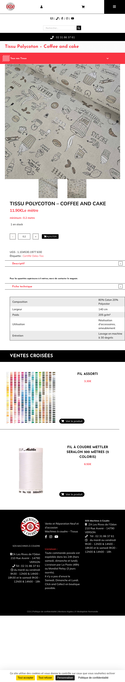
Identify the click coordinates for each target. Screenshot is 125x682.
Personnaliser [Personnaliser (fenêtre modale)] (65, 677)
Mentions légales (65, 611)
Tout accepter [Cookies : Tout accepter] (25, 677)
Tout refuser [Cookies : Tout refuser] (45, 677)
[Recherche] (78, 28)
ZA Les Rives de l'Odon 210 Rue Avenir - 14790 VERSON (25, 558)
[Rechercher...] (59, 28)
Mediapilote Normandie (87, 611)
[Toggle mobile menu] (114, 6)
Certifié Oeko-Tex (33, 255)
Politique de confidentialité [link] (93, 677)
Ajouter (50, 236)
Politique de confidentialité (45, 611)
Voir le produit (72, 421)
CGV (29, 611)
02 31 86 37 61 (30, 565)
